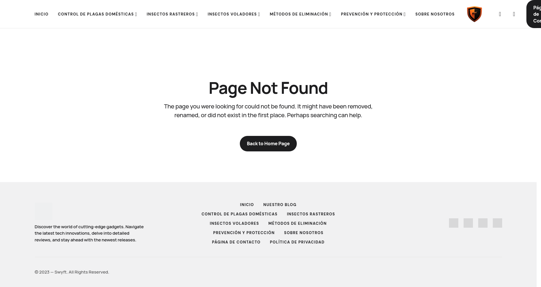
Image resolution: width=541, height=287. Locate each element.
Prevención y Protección (244, 232)
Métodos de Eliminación (297, 223)
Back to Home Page (268, 143)
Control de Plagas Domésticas (240, 214)
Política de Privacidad (297, 242)
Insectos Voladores (234, 223)
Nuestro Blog (280, 204)
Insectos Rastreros (311, 214)
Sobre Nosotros (304, 232)
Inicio (247, 204)
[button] (500, 14)
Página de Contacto (236, 242)
